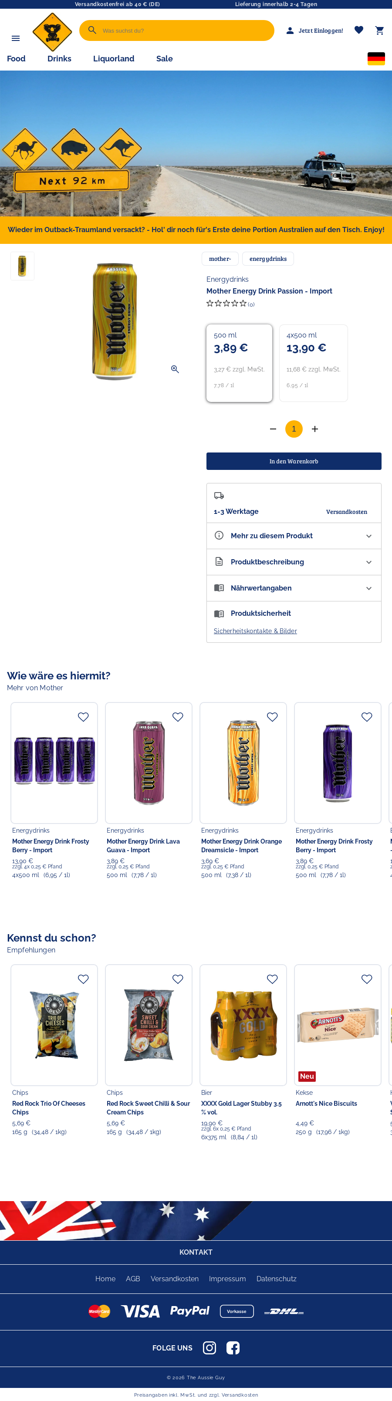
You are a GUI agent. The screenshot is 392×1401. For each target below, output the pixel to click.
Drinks (59, 58)
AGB (133, 1279)
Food (16, 58)
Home (105, 1279)
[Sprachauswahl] (376, 60)
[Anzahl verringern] (314, 429)
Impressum (227, 1279)
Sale (164, 58)
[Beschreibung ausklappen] (294, 562)
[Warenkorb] (380, 30)
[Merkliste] (359, 31)
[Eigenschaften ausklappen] (294, 536)
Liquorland (114, 58)
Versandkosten (175, 1279)
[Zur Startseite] (52, 50)
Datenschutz (277, 1279)
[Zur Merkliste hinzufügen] (83, 716)
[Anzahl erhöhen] (273, 429)
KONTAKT (196, 1252)
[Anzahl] (294, 429)
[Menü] (15, 38)
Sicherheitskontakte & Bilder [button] (255, 631)
